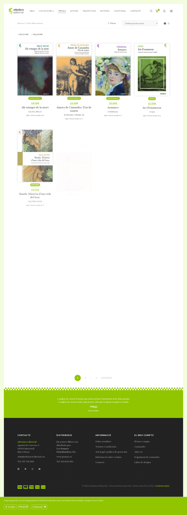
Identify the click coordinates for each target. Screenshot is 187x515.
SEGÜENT (107, 378)
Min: (23, 34)
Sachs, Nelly (35, 123)
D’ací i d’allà (35, 110)
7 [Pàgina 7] (96, 378)
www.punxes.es (64, 456)
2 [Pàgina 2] (85, 378)
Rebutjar (23, 507)
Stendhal (113, 123)
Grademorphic (162, 485)
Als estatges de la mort (35, 119)
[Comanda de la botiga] (140, 23)
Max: (38, 34)
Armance (113, 119)
